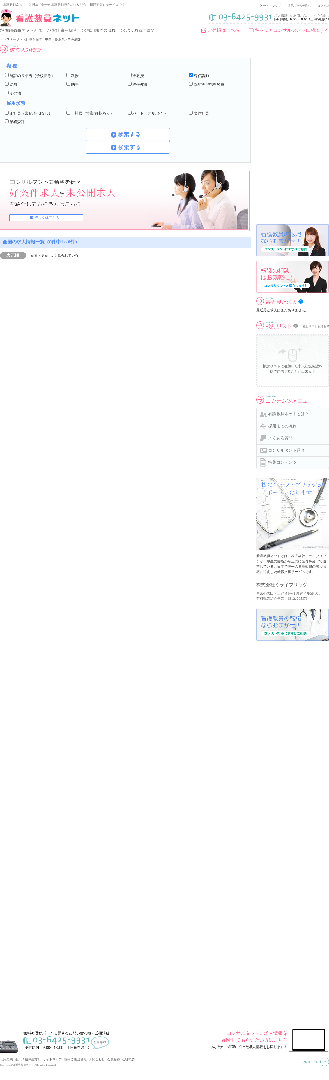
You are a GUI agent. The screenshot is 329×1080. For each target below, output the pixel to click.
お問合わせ (97, 1059)
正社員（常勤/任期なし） (31, 113)
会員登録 (113, 1059)
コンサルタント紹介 (286, 450)
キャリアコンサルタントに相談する (291, 30)
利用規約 (6, 1059)
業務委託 (17, 122)
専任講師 (74, 39)
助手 (75, 84)
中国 (48, 39)
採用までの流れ (282, 426)
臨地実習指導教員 (209, 84)
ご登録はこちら (223, 30)
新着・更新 (39, 255)
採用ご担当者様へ (299, 5)
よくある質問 (280, 438)
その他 (15, 93)
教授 (75, 75)
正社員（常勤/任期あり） (92, 113)
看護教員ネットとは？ (288, 414)
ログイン (323, 5)
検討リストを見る (314, 326)
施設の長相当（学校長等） (32, 75)
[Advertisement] (277, 132)
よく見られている (64, 255)
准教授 (138, 75)
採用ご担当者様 (75, 1059)
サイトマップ (272, 5)
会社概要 (128, 1059)
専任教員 (140, 84)
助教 (13, 84)
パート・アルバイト (149, 113)
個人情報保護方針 (28, 1059)
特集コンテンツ (282, 462)
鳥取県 (60, 39)
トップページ (9, 39)
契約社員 (201, 113)
